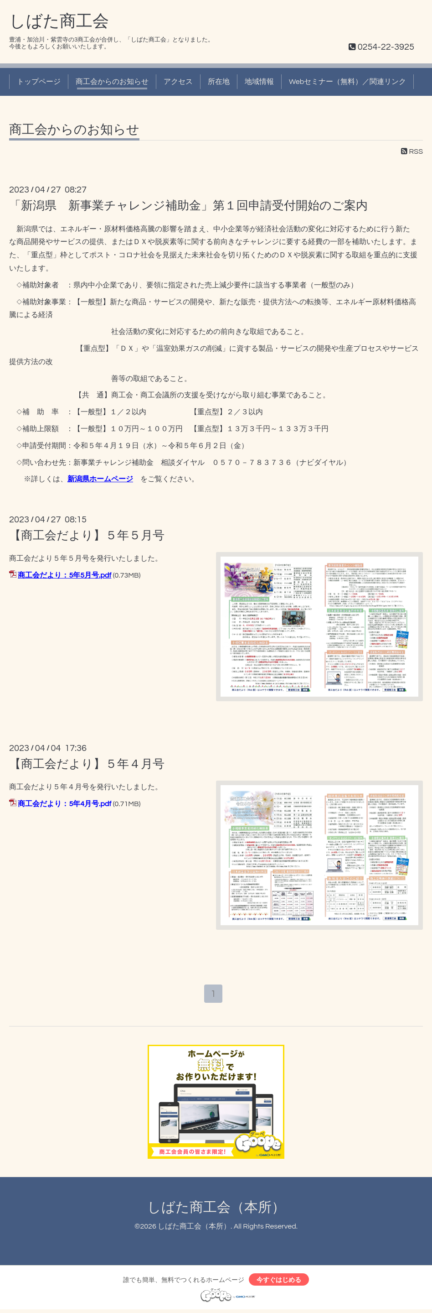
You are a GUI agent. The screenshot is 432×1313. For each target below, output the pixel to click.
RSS (412, 151)
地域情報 (259, 81)
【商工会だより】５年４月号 (87, 764)
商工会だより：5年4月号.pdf (64, 804)
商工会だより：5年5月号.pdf (64, 575)
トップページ (39, 81)
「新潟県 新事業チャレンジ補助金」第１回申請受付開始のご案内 (188, 206)
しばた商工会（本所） (216, 1209)
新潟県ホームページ (100, 479)
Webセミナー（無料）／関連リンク (347, 81)
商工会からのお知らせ (112, 81)
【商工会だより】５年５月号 (87, 536)
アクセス (178, 81)
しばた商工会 (59, 21)
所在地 (219, 81)
